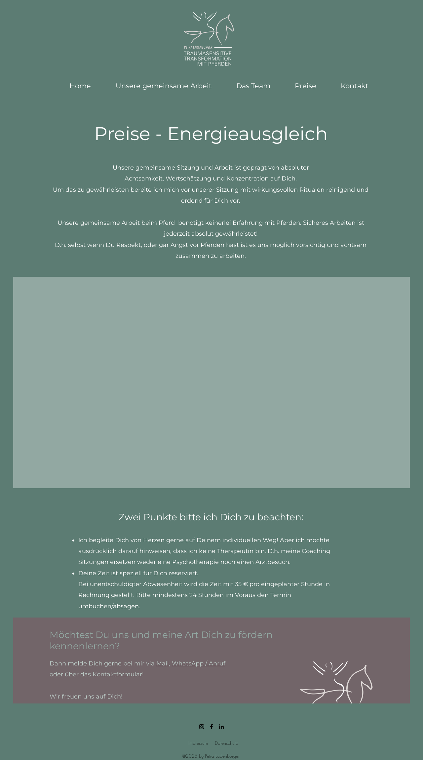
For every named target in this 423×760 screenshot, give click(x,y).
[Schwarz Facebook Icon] (211, 726)
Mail (162, 663)
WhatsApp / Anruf (198, 663)
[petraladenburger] (201, 726)
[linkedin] (221, 726)
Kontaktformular (117, 674)
